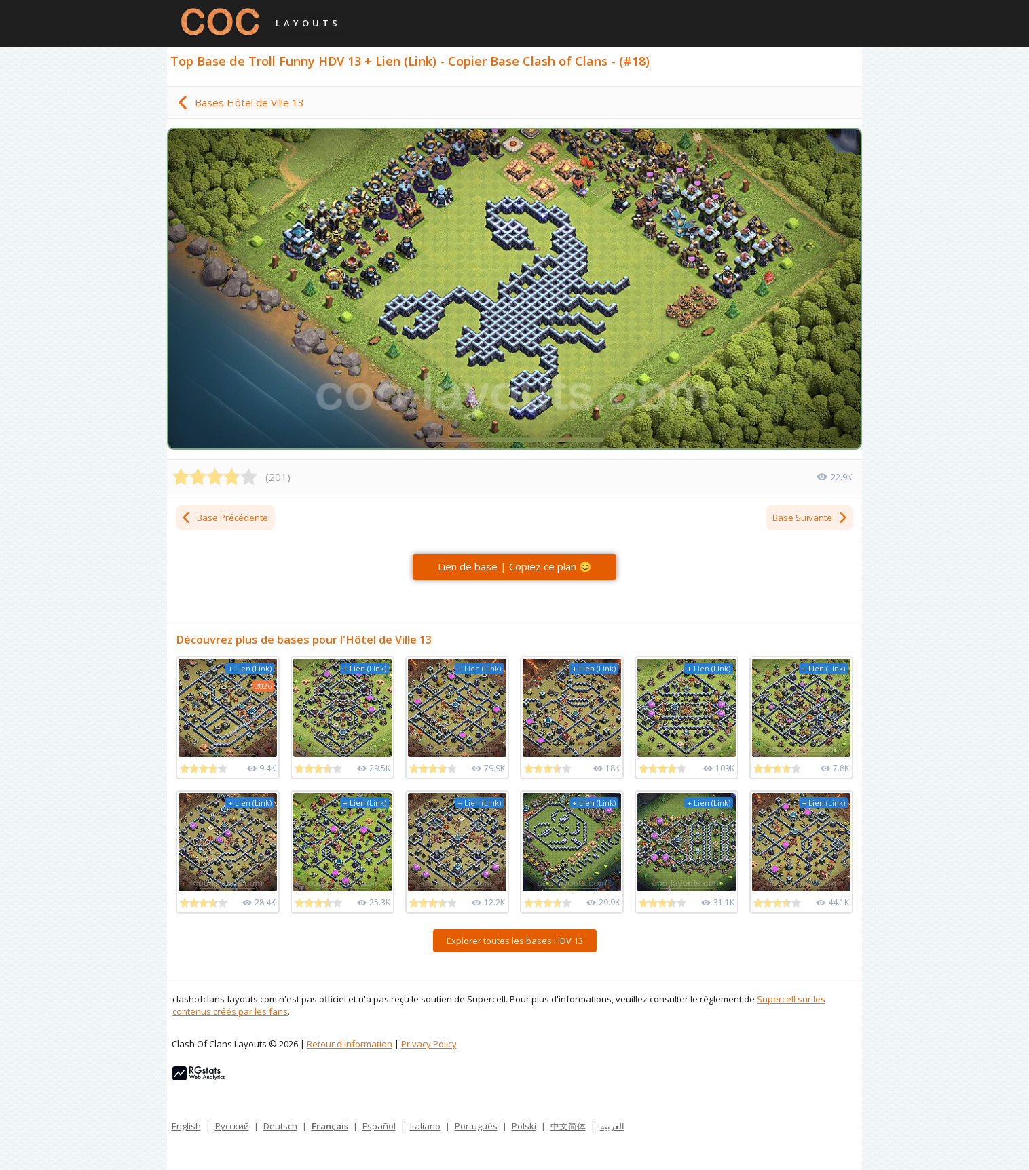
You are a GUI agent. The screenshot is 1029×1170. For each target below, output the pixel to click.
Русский (232, 1126)
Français (330, 1126)
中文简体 (568, 1126)
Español (379, 1126)
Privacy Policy (429, 1044)
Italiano (425, 1126)
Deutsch (280, 1126)
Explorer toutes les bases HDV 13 (515, 941)
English (186, 1126)
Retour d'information (349, 1044)
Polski (524, 1126)
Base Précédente (224, 517)
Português (476, 1126)
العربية (612, 1126)
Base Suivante (810, 517)
